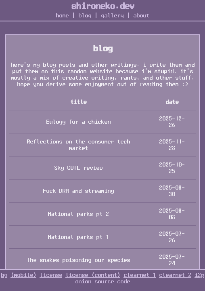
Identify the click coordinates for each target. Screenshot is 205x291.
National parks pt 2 (78, 214)
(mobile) (23, 275)
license (51, 275)
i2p (199, 275)
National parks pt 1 (78, 237)
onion (83, 281)
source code (112, 281)
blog (84, 15)
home (62, 15)
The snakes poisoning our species (78, 260)
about (141, 15)
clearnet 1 (139, 275)
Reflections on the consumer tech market (78, 144)
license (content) (92, 275)
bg (4, 275)
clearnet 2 (175, 275)
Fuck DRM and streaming (78, 191)
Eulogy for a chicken (78, 121)
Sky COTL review (78, 167)
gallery (112, 15)
